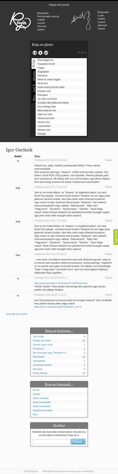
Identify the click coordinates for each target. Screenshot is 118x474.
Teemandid (39, 360)
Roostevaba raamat (48, 16)
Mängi (40, 52)
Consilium (38, 348)
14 (83, 373)
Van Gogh (38, 336)
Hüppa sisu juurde (59, 4)
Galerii (41, 29)
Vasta (9, 314)
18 (83, 356)
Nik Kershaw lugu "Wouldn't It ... (51, 352)
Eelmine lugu (34, 52)
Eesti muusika (41, 398)
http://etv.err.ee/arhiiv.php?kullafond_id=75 (57, 306)
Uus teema (21, 314)
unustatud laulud (42, 364)
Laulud (41, 23)
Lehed (36, 394)
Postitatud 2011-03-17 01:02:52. (50, 220)
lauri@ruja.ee (31, 471)
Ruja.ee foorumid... (59, 384)
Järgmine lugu (46, 52)
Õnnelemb (39, 356)
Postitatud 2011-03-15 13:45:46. (50, 160)
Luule (101, 15)
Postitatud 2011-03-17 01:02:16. (50, 187)
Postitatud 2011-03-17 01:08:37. (50, 254)
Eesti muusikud (41, 406)
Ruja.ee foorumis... (59, 331)
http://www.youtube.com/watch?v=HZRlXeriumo (61, 283)
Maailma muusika (43, 410)
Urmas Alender (81, 20)
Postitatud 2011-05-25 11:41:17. (50, 295)
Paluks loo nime (42, 340)
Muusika (37, 369)
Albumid (41, 26)
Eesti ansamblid (42, 402)
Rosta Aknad (40, 373)
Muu (35, 414)
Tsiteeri (108, 160)
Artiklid (41, 19)
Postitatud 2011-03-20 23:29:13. (50, 277)
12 (83, 340)
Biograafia (43, 13)
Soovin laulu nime (43, 344)
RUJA (20, 21)
